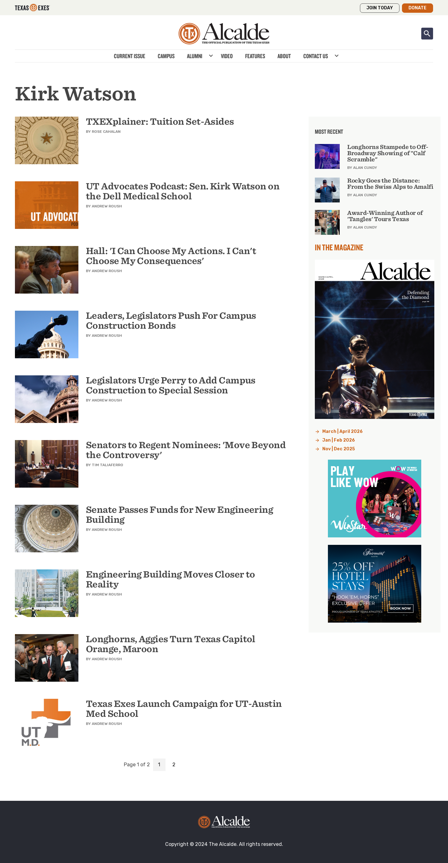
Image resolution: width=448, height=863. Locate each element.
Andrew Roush (107, 206)
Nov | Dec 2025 (338, 449)
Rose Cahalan (106, 131)
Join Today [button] (379, 8)
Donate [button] (417, 8)
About (284, 56)
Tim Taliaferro (107, 465)
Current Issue (129, 56)
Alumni (194, 56)
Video (227, 56)
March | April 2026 (342, 431)
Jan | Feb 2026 (338, 440)
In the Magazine (339, 247)
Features (255, 56)
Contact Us (315, 56)
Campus (166, 56)
